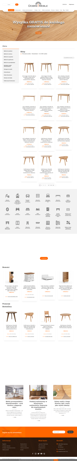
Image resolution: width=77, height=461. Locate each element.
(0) (65, 4)
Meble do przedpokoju (9, 62)
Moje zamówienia (41, 445)
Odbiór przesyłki (5, 449)
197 (48, 185)
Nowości (57, 10)
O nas (61, 10)
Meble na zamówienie (46, 10)
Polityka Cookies (23, 445)
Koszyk (39, 449)
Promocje (53, 10)
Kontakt (67, 10)
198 (51, 185)
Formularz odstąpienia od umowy (8, 447)
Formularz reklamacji (6, 445)
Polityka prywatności (24, 447)
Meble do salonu (8, 53)
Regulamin (4, 444)
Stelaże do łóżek (8, 77)
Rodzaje (36, 10)
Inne (40, 10)
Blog (64, 10)
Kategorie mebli (8, 69)
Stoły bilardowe (8, 75)
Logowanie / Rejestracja (43, 444)
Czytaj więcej (44, 258)
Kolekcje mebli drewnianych (28, 10)
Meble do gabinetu (8, 59)
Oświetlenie (7, 72)
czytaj (15, 417)
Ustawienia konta (41, 447)
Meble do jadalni (8, 51)
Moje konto (71, 4)
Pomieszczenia (18, 10)
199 (53, 185)
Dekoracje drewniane (9, 80)
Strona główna (11, 10)
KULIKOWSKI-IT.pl (72, 458)
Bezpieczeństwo (23, 444)
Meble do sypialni (8, 56)
